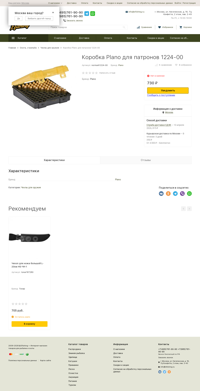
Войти (178, 3)
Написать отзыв (107, 73)
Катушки (72, 361)
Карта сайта (45, 361)
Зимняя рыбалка (76, 353)
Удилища (72, 357)
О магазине (60, 38)
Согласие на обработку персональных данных (150, 3)
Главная (12, 48)
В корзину (29, 324)
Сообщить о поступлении (161, 95)
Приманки (73, 365)
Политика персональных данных (22, 361)
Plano (120, 65)
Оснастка (73, 373)
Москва (25, 3)
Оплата (84, 3)
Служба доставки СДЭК (159, 125)
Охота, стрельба (28, 48)
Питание (72, 381)
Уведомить (168, 90)
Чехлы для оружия (49, 48)
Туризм (72, 385)
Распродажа (74, 349)
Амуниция (73, 377)
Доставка (71, 3)
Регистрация (189, 3)
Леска (71, 369)
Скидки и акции (114, 3)
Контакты (97, 3)
